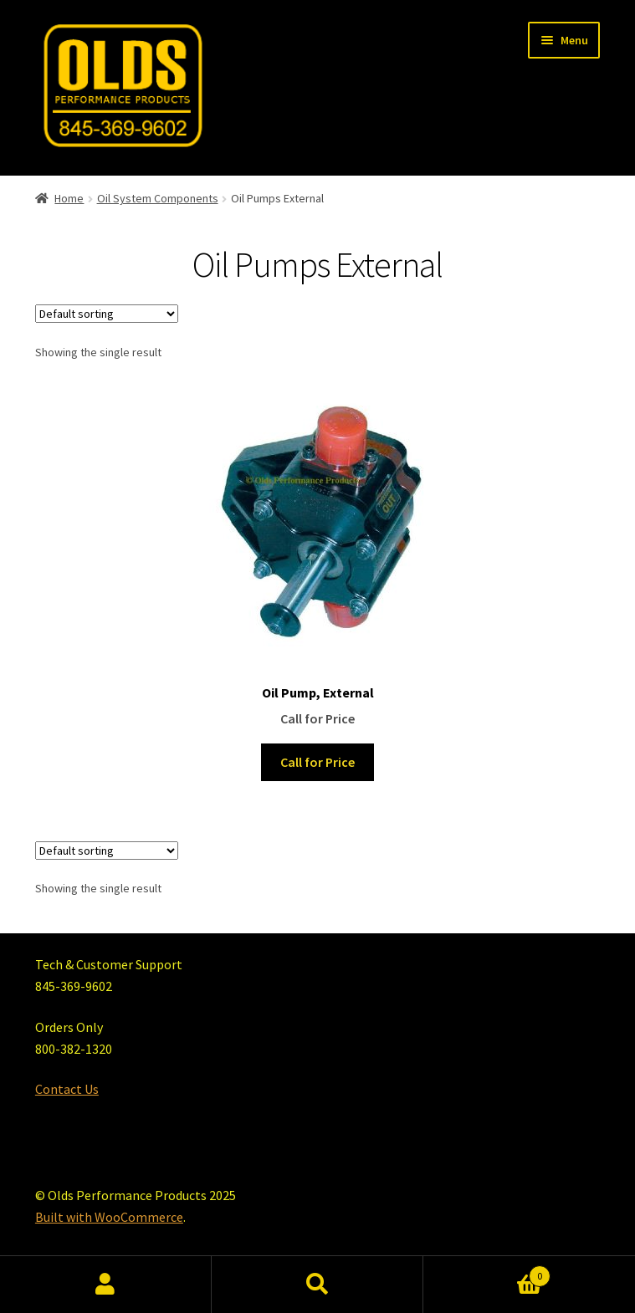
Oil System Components (157, 198)
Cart (487, 1272)
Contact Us (67, 1089)
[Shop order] (106, 313)
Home (69, 198)
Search (317, 1284)
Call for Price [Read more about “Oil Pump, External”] (317, 762)
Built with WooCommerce (109, 1216)
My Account (106, 1284)
